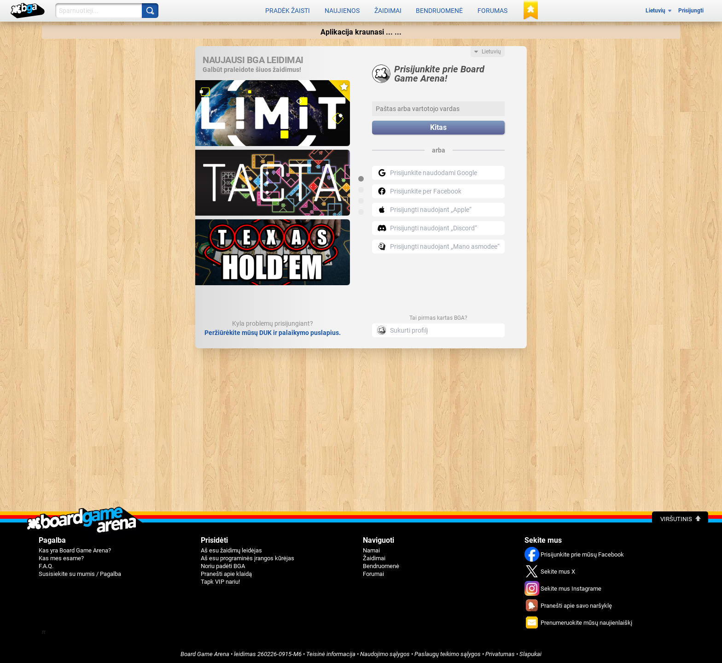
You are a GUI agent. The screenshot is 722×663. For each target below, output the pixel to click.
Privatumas (500, 652)
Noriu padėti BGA (223, 564)
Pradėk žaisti (287, 10)
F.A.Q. (46, 564)
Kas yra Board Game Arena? (75, 548)
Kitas (438, 126)
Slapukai (530, 652)
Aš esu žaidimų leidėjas (231, 548)
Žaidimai (388, 10)
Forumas (492, 10)
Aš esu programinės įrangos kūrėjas (247, 556)
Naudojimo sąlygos (385, 652)
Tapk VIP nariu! (220, 579)
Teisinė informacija (330, 652)
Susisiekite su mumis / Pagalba (80, 572)
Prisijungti (691, 10)
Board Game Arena (204, 652)
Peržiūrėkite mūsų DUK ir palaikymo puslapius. (272, 330)
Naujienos (342, 10)
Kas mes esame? (61, 556)
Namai (371, 548)
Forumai (373, 572)
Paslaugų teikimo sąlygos (447, 652)
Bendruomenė (439, 10)
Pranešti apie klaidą (226, 572)
